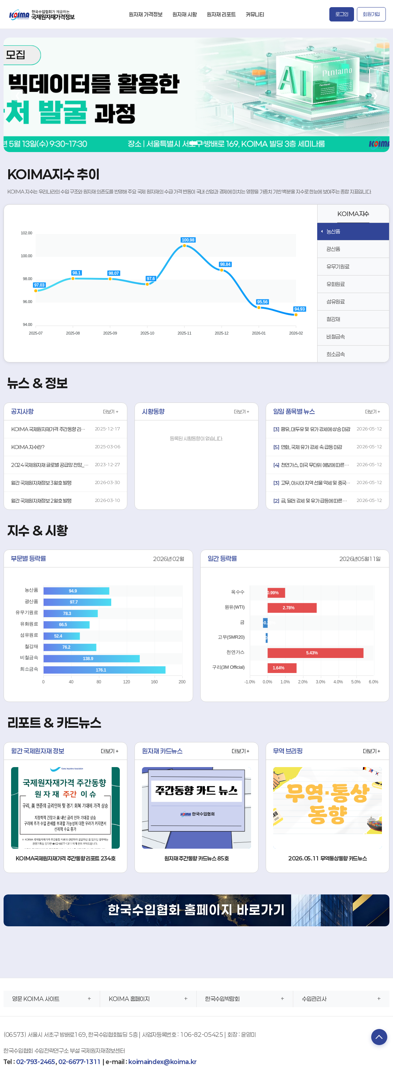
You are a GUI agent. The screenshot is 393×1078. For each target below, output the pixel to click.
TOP (377, 1038)
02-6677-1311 (79, 1061)
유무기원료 (337, 266)
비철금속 (335, 336)
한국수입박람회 (222, 998)
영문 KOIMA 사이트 (35, 998)
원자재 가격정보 (145, 14)
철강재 (333, 319)
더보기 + (110, 412)
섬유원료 (335, 301)
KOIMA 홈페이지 (129, 998)
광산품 (333, 249)
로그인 (341, 14)
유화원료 (335, 284)
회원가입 (371, 14)
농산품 (333, 231)
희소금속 (335, 354)
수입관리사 (314, 998)
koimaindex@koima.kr (162, 1061)
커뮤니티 (255, 14)
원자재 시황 (184, 14)
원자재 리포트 (221, 14)
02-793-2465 (35, 1061)
